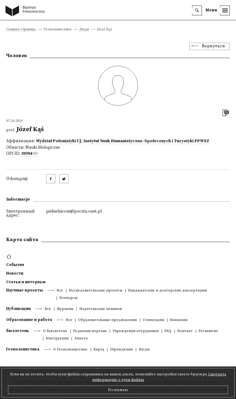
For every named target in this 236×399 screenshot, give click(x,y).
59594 (26, 153)
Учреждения (121, 349)
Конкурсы (68, 298)
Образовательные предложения (107, 320)
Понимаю (118, 389)
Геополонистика (22, 349)
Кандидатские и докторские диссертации (167, 290)
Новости (14, 273)
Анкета (81, 338)
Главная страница (21, 30)
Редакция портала (90, 331)
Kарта (98, 349)
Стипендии (153, 320)
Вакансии (178, 320)
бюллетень (17, 330)
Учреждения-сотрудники (135, 331)
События (15, 264)
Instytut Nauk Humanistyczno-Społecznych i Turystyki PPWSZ (146, 141)
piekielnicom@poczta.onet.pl (74, 211)
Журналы (65, 309)
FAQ (167, 331)
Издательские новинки (100, 309)
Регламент (208, 331)
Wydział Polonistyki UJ (58, 141)
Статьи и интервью (26, 282)
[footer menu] (9, 257)
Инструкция (57, 338)
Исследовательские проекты (95, 290)
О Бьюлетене (55, 331)
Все (60, 290)
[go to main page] (26, 11)
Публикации (18, 308)
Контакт (185, 331)
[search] (197, 10)
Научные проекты (24, 290)
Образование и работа (29, 319)
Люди (84, 30)
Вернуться (213, 46)
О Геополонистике (70, 349)
